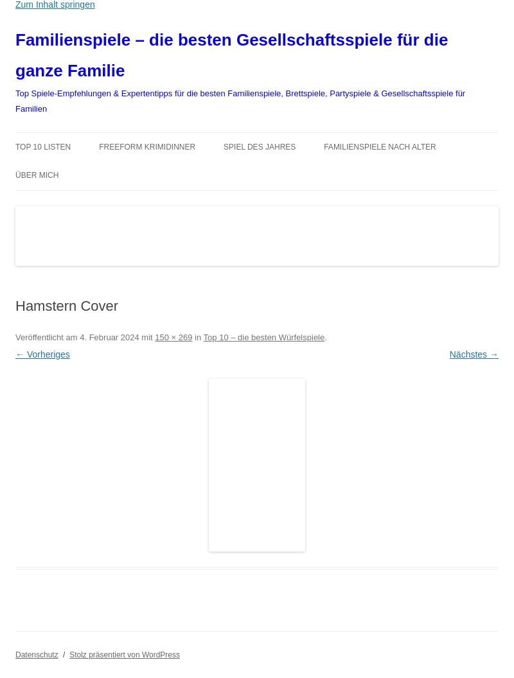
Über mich (36, 175)
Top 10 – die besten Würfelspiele (264, 337)
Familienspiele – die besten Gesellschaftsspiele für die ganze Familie (231, 55)
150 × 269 (173, 337)
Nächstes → (474, 354)
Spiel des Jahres (260, 147)
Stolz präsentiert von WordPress (124, 654)
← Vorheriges (42, 354)
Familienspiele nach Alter (380, 147)
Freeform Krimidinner (147, 147)
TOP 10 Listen (43, 147)
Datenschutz (36, 654)
